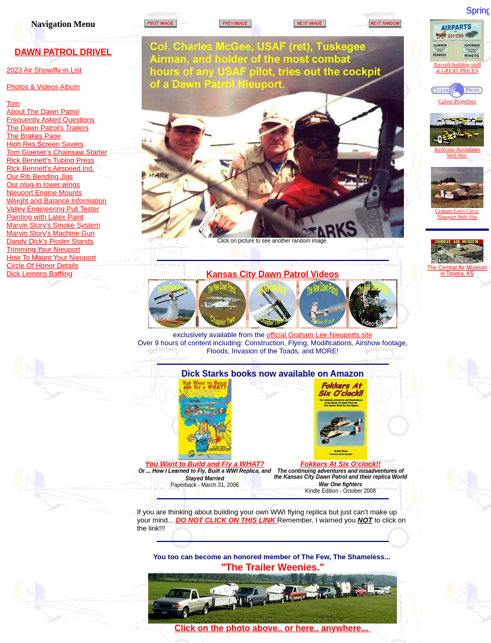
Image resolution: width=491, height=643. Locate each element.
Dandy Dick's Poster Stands (50, 241)
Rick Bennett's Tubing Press (50, 160)
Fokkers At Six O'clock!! (340, 464)
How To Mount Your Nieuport (51, 257)
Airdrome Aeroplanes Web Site (457, 150)
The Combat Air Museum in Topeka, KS (457, 271)
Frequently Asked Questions (50, 120)
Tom (13, 103)
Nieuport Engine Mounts (44, 193)
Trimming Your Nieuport (43, 249)
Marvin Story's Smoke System (53, 225)
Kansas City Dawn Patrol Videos (273, 274)
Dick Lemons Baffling (39, 274)
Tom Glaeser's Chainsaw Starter (56, 152)
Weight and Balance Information (56, 201)
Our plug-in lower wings (43, 184)
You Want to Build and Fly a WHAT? (204, 464)
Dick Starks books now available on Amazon (273, 373)
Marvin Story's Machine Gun (50, 233)
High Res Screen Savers (44, 144)
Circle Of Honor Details (42, 266)
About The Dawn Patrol (42, 112)
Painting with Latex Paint (44, 217)
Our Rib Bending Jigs (39, 176)
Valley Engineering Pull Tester (52, 209)
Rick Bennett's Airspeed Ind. (50, 168)
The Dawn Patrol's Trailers (47, 128)
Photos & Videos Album (43, 87)
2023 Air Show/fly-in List (44, 70)
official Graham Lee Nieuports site (320, 335)
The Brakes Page (33, 136)
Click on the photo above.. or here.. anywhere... (272, 624)
